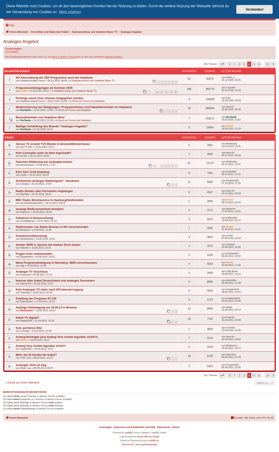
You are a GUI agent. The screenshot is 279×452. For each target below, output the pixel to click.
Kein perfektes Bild (29, 328)
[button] (222, 64)
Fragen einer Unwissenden (34, 253)
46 (157, 92)
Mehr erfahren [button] (70, 12)
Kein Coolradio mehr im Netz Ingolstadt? (43, 153)
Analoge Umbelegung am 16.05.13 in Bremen (46, 307)
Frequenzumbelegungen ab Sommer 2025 (44, 87)
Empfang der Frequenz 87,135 (36, 298)
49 (171, 92)
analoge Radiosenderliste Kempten (40, 209)
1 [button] (234, 64)
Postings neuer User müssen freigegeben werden (49, 98)
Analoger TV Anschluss (32, 271)
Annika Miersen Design (148, 436)
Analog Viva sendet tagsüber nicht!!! (41, 345)
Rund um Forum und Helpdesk (88, 101)
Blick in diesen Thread (64, 56)
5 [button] (254, 64)
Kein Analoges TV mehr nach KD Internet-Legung (49, 289)
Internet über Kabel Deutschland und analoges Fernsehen (55, 280)
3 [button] (244, 64)
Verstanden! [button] (255, 9)
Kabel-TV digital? (27, 317)
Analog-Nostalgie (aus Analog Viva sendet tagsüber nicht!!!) (57, 337)
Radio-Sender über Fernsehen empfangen (44, 191)
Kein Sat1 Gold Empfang (32, 172)
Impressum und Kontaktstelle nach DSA (134, 427)
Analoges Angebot (21, 41)
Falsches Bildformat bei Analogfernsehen (44, 161)
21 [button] (267, 64)
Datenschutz (163, 427)
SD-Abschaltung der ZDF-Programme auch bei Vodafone (54, 77)
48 (166, 92)
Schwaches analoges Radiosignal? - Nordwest (47, 180)
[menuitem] (9, 25)
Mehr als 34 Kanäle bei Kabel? (36, 354)
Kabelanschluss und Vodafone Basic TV (93, 80)
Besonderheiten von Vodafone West (40, 117)
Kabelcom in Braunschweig (34, 218)
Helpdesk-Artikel (113, 56)
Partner (176, 427)
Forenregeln (11, 51)
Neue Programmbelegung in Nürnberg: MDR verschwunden (56, 262)
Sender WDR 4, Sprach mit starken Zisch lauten (48, 244)
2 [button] (239, 64)
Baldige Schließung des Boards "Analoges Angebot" (52, 126)
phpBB (128, 432)
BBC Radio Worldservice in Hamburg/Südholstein (49, 200)
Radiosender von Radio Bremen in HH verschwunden (52, 227)
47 (162, 92)
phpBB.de (154, 440)
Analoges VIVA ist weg (31, 365)
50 (176, 92)
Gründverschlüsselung (31, 235)
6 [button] (259, 64)
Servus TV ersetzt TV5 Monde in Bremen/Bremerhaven (53, 144)
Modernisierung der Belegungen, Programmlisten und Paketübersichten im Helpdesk (74, 107)
